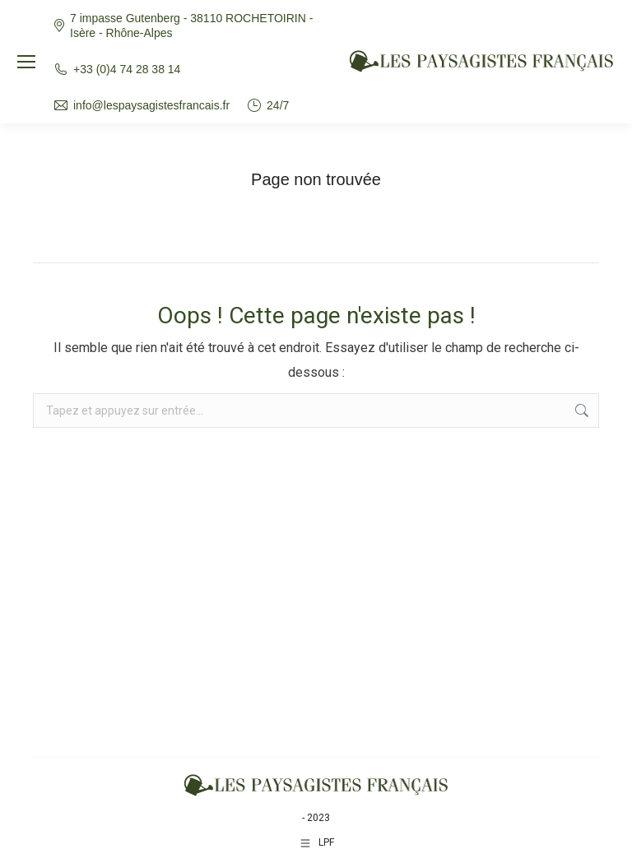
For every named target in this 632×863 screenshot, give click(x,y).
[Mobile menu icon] (26, 62)
